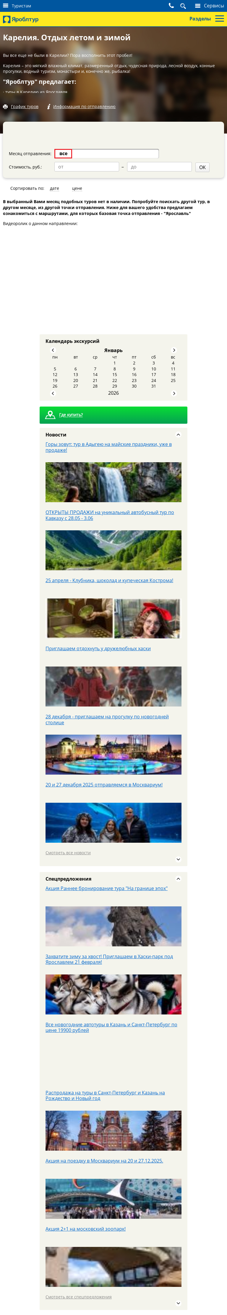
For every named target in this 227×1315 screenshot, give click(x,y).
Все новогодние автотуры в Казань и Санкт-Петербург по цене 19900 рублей (111, 1026)
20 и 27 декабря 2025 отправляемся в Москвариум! (104, 784)
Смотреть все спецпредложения (79, 1295)
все (63, 153)
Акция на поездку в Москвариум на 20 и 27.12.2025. (104, 1159)
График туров (24, 107)
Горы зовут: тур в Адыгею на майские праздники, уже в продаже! (109, 446)
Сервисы (214, 5)
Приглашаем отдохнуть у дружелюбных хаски (98, 647)
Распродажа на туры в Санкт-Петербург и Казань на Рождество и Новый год (105, 1094)
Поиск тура (176, 5)
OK (122, 166)
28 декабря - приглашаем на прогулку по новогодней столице (107, 718)
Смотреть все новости (68, 852)
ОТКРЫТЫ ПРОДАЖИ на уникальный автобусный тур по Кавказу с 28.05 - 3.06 (110, 514)
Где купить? (71, 414)
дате (54, 187)
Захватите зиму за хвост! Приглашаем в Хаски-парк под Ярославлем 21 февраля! (109, 958)
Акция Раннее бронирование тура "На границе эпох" (107, 887)
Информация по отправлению (86, 107)
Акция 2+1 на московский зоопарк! (86, 1227)
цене (77, 187)
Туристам (21, 6)
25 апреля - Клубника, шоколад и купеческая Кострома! (109, 579)
